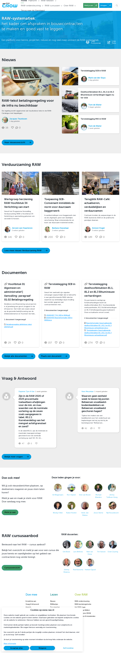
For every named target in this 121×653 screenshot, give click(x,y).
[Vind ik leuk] (12, 127)
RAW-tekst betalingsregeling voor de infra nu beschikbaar (28, 103)
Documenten (55, 607)
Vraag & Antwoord (32, 604)
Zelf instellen (68, 648)
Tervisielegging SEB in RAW (93, 71)
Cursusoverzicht (12, 567)
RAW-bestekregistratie (83, 604)
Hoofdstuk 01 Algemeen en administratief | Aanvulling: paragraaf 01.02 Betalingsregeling (18, 292)
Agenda (28, 607)
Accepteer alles (16, 648)
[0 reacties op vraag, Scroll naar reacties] (30, 443)
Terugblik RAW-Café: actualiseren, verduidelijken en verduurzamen (97, 205)
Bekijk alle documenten (18, 356)
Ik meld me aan (31, 601)
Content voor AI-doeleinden (85, 616)
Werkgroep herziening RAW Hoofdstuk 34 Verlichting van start (18, 203)
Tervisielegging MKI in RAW (93, 119)
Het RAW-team (80, 607)
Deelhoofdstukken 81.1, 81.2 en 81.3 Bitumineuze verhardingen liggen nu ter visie (97, 95)
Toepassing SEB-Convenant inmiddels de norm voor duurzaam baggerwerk (59, 205)
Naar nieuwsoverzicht (17, 142)
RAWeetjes (54, 604)
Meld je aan (10, 512)
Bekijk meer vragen (16, 456)
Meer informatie (10, 644)
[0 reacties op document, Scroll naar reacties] (21, 342)
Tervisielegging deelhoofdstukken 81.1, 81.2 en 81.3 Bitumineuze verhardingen (99, 290)
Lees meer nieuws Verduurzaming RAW (25, 250)
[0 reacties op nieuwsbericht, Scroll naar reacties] (19, 127)
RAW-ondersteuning (82, 601)
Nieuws (52, 601)
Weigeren (42, 648)
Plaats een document (54, 356)
